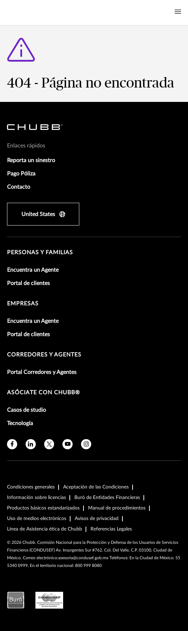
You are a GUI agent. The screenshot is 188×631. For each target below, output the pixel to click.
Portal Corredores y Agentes (41, 372)
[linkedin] (31, 444)
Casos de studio (26, 410)
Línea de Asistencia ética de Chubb (44, 529)
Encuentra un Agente (33, 270)
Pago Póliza (21, 173)
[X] (49, 444)
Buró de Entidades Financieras (107, 497)
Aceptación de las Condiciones (96, 487)
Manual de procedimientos (117, 508)
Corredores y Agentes (44, 355)
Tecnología (20, 423)
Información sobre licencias (36, 497)
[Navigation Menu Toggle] (178, 11)
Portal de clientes (28, 283)
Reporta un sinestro (31, 160)
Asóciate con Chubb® (43, 392)
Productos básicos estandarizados (43, 508)
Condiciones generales (31, 487)
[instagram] (86, 444)
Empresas (23, 303)
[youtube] (67, 444)
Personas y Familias (40, 252)
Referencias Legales (111, 529)
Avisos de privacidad (97, 518)
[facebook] (12, 444)
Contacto (18, 187)
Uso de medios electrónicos (36, 518)
